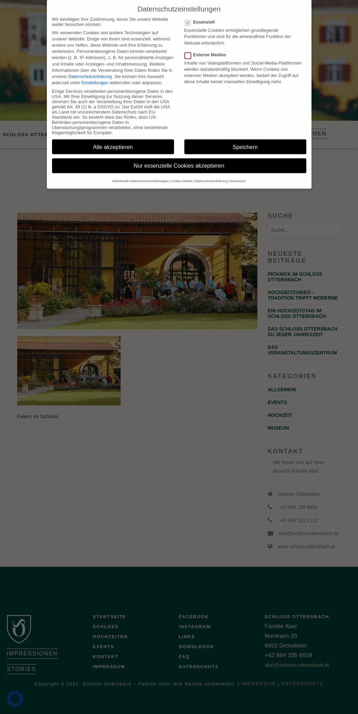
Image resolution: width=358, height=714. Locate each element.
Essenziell (201, 14)
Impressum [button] (237, 173)
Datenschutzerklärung (90, 69)
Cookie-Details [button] (181, 173)
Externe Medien (207, 47)
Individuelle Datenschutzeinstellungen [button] (140, 173)
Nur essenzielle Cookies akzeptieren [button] (179, 158)
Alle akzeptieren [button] (113, 140)
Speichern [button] (245, 140)
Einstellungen (95, 75)
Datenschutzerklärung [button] (211, 173)
